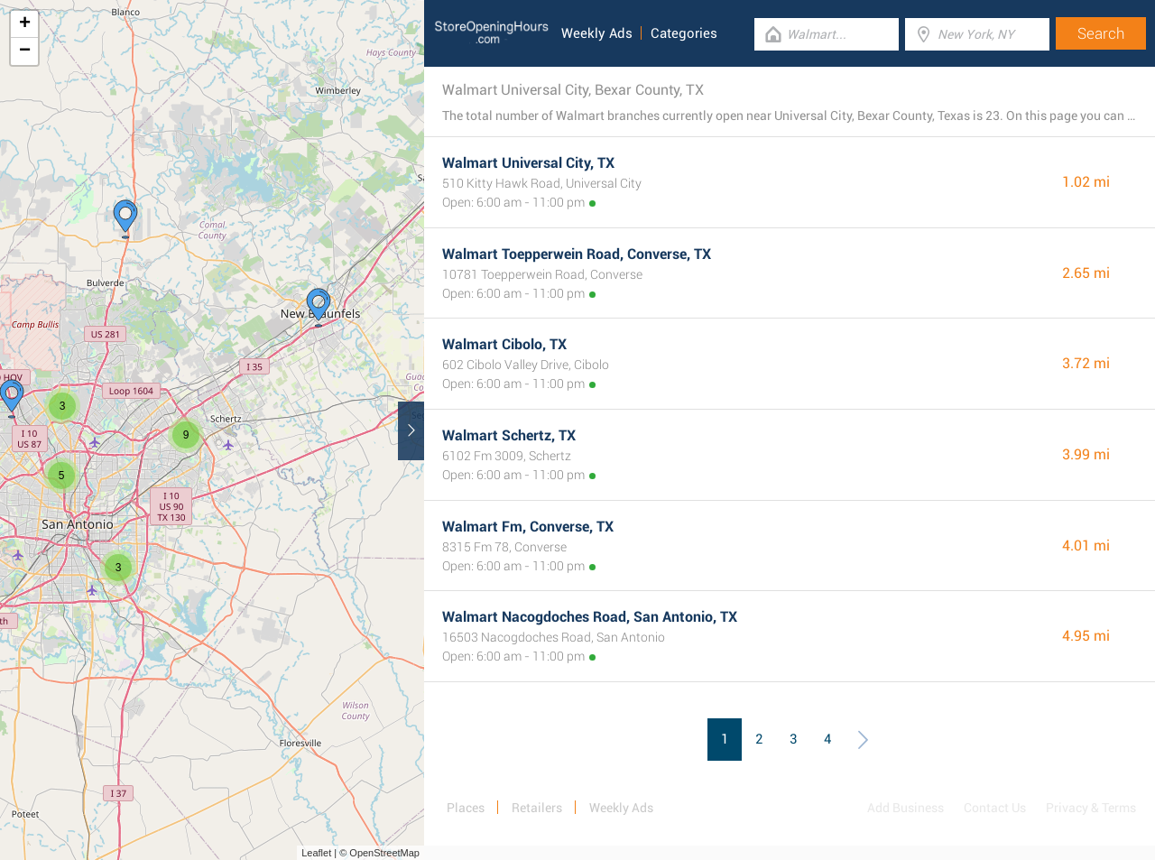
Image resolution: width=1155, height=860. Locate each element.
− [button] (25, 51)
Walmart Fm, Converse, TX (528, 526)
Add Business (905, 807)
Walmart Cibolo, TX (504, 344)
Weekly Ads (597, 33)
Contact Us (995, 807)
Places (466, 807)
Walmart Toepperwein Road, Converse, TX (576, 254)
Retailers (537, 807)
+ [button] (25, 24)
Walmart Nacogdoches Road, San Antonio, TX (589, 616)
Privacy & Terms (1091, 807)
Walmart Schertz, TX (509, 435)
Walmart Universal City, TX (528, 162)
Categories (684, 33)
